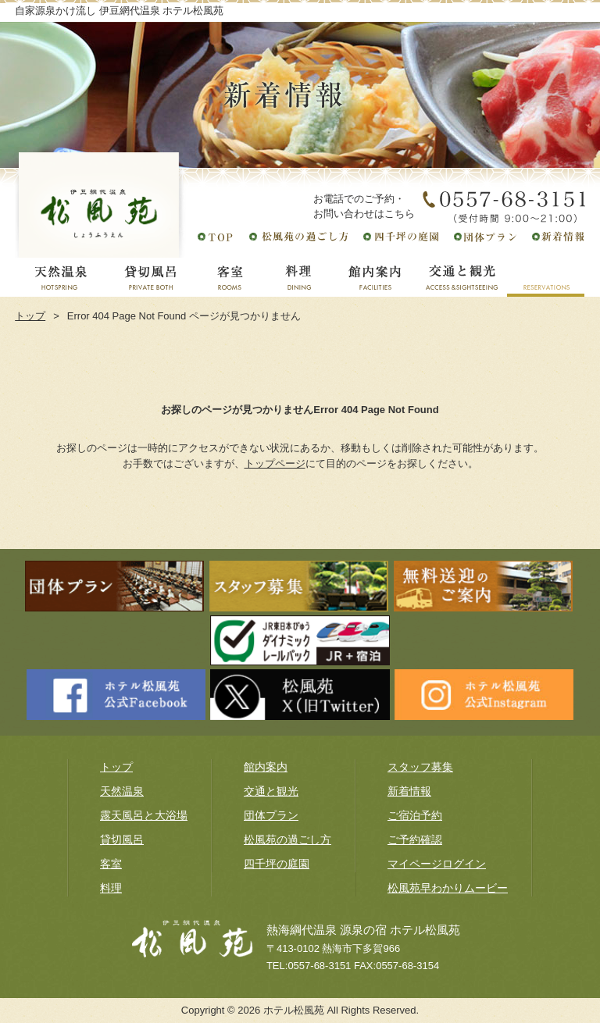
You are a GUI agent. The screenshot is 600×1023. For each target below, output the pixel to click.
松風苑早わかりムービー (448, 888)
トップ (30, 316)
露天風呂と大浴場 (144, 815)
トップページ (275, 463)
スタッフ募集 (420, 767)
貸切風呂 (122, 839)
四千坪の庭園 (276, 863)
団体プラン (271, 815)
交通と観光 (271, 791)
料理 (111, 888)
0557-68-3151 (319, 965)
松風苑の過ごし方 (287, 839)
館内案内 (266, 767)
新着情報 (409, 791)
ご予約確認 (415, 839)
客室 (111, 863)
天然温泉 (122, 791)
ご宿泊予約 (415, 815)
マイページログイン (437, 863)
